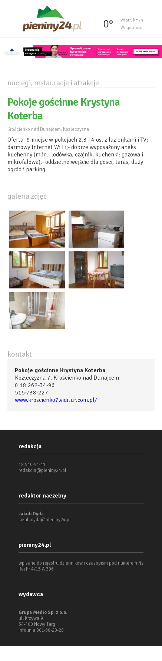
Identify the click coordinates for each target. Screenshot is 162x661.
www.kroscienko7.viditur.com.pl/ (56, 400)
